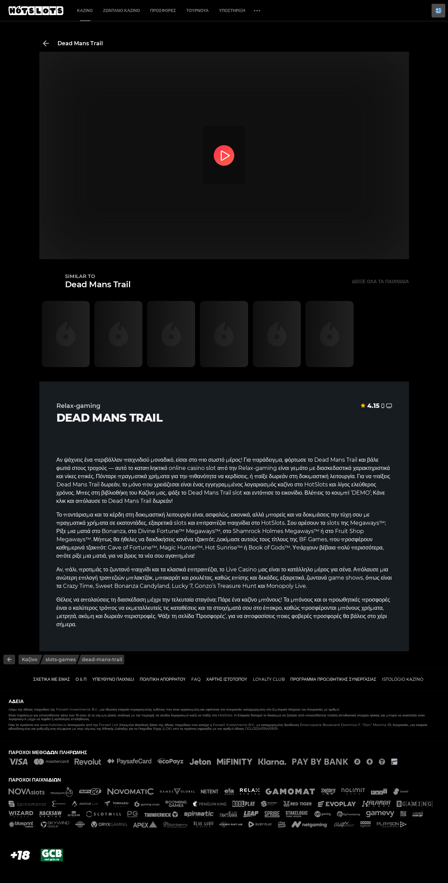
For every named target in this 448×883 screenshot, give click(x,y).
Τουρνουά (197, 10)
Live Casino (241, 569)
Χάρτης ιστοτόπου (226, 679)
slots (333, 523)
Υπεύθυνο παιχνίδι (113, 679)
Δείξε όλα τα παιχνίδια (380, 281)
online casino (187, 468)
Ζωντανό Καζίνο (121, 10)
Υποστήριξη (232, 10)
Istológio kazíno (402, 679)
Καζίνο (85, 10)
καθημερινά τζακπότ (80, 547)
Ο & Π (81, 679)
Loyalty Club (269, 679)
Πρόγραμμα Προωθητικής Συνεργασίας (333, 679)
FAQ (196, 679)
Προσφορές (163, 10)
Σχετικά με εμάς (51, 679)
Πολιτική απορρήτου (162, 679)
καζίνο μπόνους (261, 599)
